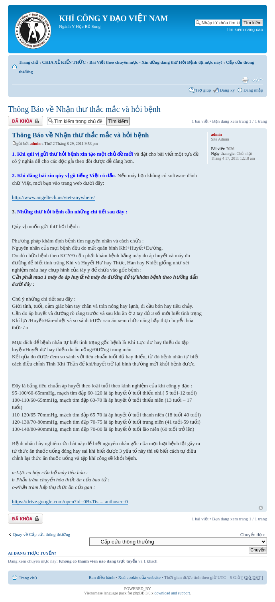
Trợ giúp (203, 90)
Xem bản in (245, 80)
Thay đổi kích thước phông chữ (257, 80)
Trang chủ (28, 62)
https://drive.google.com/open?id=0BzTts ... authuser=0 (70, 501)
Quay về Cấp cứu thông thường (41, 534)
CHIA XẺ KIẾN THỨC (64, 62)
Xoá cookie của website (139, 577)
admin (35, 143)
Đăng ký (227, 90)
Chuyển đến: (252, 534)
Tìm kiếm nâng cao (244, 29)
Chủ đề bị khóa (25, 121)
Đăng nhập (253, 90)
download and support (172, 593)
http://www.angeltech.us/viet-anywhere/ (53, 197)
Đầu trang (261, 508)
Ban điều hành (102, 577)
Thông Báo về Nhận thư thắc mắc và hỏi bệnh (84, 109)
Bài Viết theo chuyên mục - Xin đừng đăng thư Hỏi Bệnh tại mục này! (155, 62)
